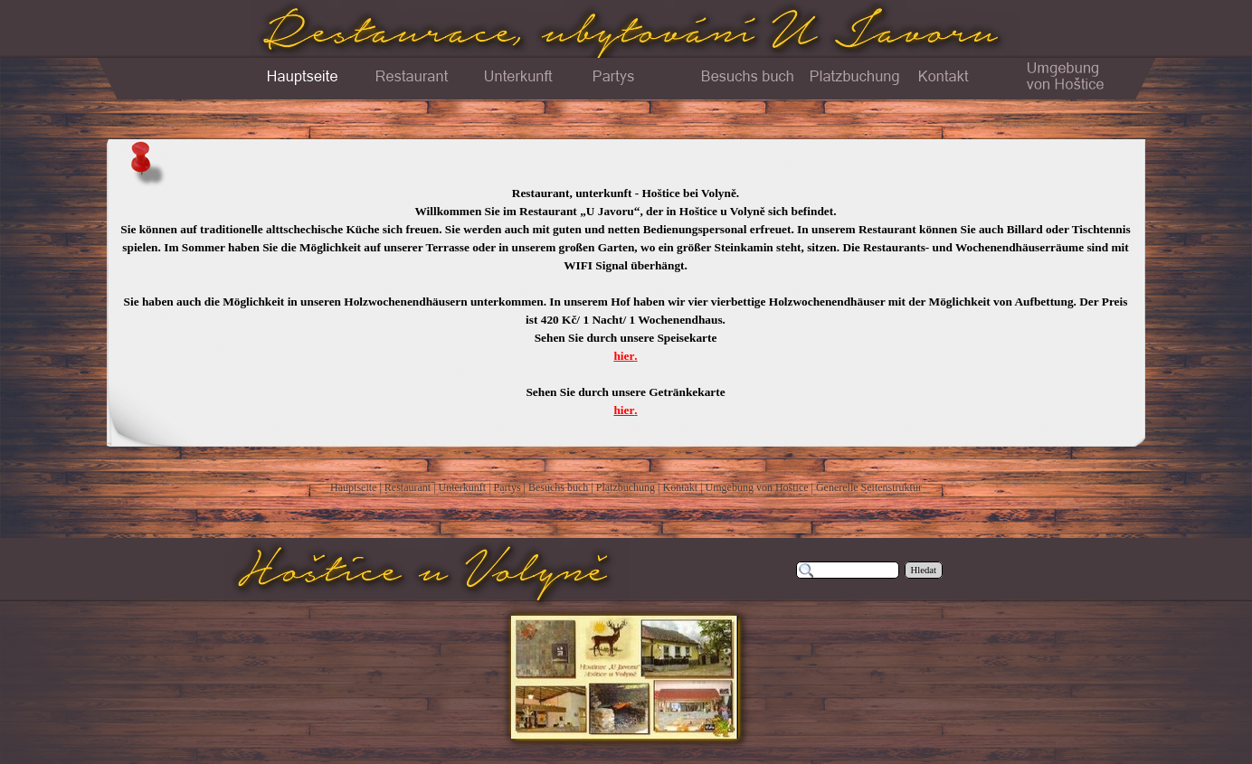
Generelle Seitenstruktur (869, 487)
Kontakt (679, 487)
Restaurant (407, 487)
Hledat (923, 570)
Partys (507, 487)
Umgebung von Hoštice (757, 487)
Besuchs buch (558, 487)
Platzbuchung (625, 487)
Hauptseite (353, 487)
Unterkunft (463, 487)
